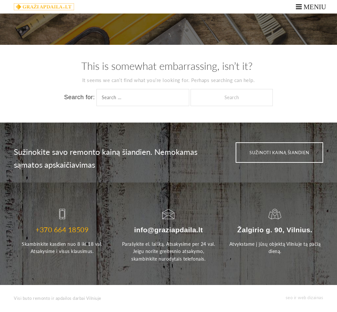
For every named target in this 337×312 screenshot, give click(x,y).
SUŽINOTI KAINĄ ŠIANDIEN (279, 152)
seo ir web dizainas (305, 297)
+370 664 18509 (62, 229)
